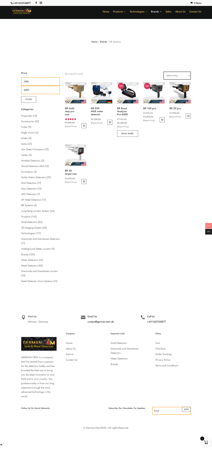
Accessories (27, 121)
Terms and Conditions (166, 365)
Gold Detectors (29, 222)
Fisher (24, 127)
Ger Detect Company (32, 149)
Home (106, 12)
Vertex (24, 155)
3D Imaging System (31, 228)
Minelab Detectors (30, 160)
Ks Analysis (27, 172)
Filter (29, 99)
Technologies (137, 12)
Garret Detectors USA (32, 166)
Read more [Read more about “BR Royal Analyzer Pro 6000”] (127, 133)
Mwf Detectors (28, 183)
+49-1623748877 (22, 3)
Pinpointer (26, 116)
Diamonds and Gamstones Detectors (40, 239)
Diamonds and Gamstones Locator (39, 271)
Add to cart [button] (83, 125)
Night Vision (28, 133)
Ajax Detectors (29, 188)
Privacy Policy (162, 360)
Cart (157, 343)
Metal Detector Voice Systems (37, 281)
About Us (180, 12)
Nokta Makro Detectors (33, 177)
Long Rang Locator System (35, 211)
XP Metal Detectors (31, 200)
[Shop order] (177, 76)
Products (118, 12)
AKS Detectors (28, 194)
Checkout (160, 349)
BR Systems (27, 205)
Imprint (69, 354)
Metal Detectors (29, 265)
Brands (155, 12)
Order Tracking (163, 354)
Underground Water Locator (36, 249)
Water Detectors (29, 260)
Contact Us (195, 12)
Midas (24, 138)
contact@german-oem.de (101, 322)
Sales (168, 12)
